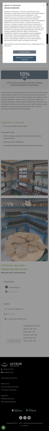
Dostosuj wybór (24, 52)
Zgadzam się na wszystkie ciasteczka (24, 59)
